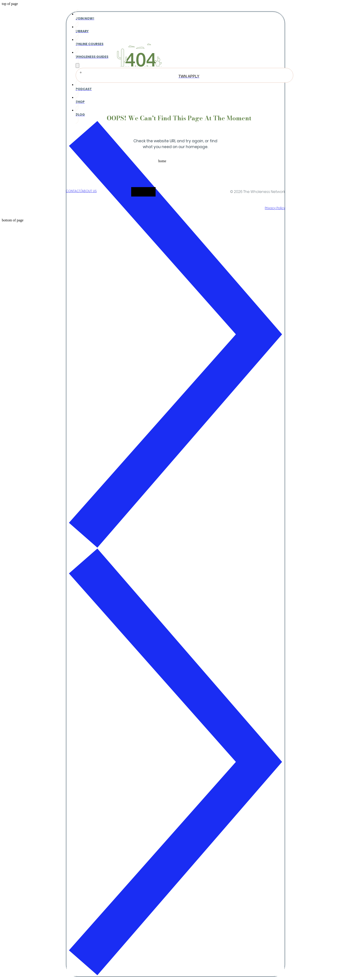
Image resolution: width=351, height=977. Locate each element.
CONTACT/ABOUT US (81, 191)
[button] (175, 164)
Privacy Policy (275, 208)
